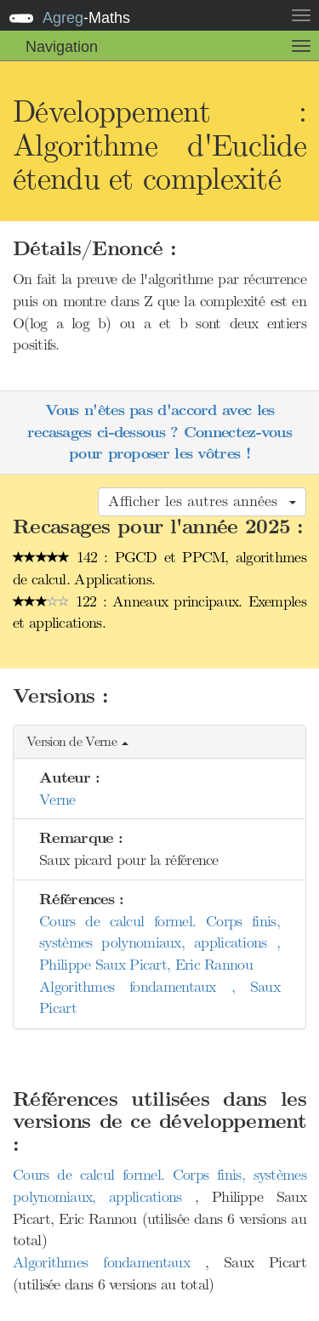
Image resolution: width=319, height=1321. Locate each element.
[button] (159, 742)
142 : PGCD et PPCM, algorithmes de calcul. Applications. (159, 568)
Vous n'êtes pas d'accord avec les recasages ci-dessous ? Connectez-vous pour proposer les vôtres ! (159, 432)
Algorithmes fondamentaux (109, 1262)
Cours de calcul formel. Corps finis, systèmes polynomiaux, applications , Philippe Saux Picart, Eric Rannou (159, 943)
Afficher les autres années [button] (202, 501)
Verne (57, 799)
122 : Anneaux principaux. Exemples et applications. (159, 612)
